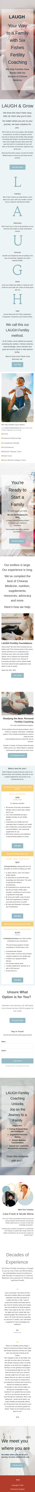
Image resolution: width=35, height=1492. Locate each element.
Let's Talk (17, 364)
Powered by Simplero (17, 1489)
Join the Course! (17, 541)
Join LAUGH (17, 675)
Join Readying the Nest (17, 755)
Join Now (17, 846)
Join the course (17, 167)
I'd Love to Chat (17, 1020)
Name (3, 1041)
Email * (3, 1050)
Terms (18, 1480)
